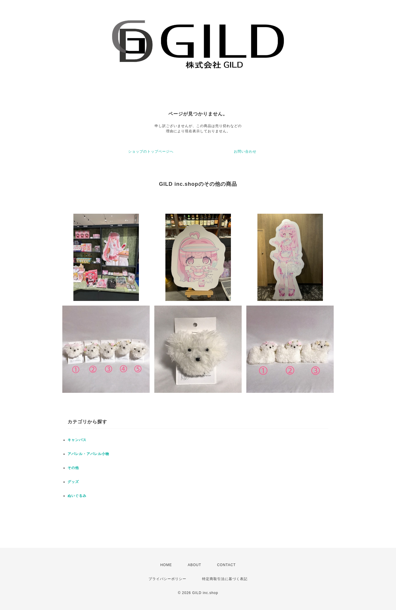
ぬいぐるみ (77, 496)
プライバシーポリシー (167, 579)
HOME (166, 565)
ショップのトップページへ (151, 151)
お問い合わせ (245, 151)
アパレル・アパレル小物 (88, 454)
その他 (73, 468)
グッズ (73, 482)
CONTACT (226, 565)
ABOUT (194, 565)
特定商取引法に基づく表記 (225, 579)
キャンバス (77, 440)
